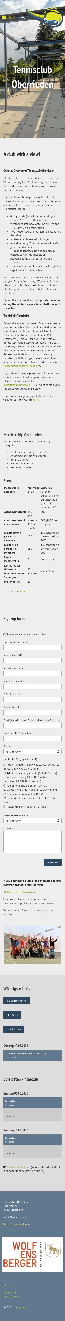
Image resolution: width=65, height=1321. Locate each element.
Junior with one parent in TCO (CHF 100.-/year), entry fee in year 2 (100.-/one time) (30, 787)
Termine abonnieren (18, 1167)
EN (10, 1285)
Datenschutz (10, 1296)
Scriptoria (20, 1307)
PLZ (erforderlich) (11, 694)
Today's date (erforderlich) (15, 815)
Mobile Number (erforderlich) (17, 733)
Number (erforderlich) (13, 681)
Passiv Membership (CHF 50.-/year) (25, 806)
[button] (32, 1055)
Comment (8, 828)
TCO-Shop (12, 1015)
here (35, 399)
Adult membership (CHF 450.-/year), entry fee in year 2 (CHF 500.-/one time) (31, 766)
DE (5, 1285)
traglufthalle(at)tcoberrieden (21, 365)
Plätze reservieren (16, 1001)
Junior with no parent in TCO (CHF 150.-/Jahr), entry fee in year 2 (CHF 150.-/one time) (29, 798)
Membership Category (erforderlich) (20, 759)
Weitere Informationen (16, 1224)
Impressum (10, 1292)
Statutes (23, 591)
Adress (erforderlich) (13, 668)
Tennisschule (14, 1029)
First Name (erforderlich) (15, 642)
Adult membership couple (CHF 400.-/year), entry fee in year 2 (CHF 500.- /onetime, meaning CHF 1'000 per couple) (30, 777)
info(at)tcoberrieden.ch (16, 384)
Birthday (7, 746)
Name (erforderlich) (12, 655)
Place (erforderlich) (12, 707)
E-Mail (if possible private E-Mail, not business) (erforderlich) (31, 720)
